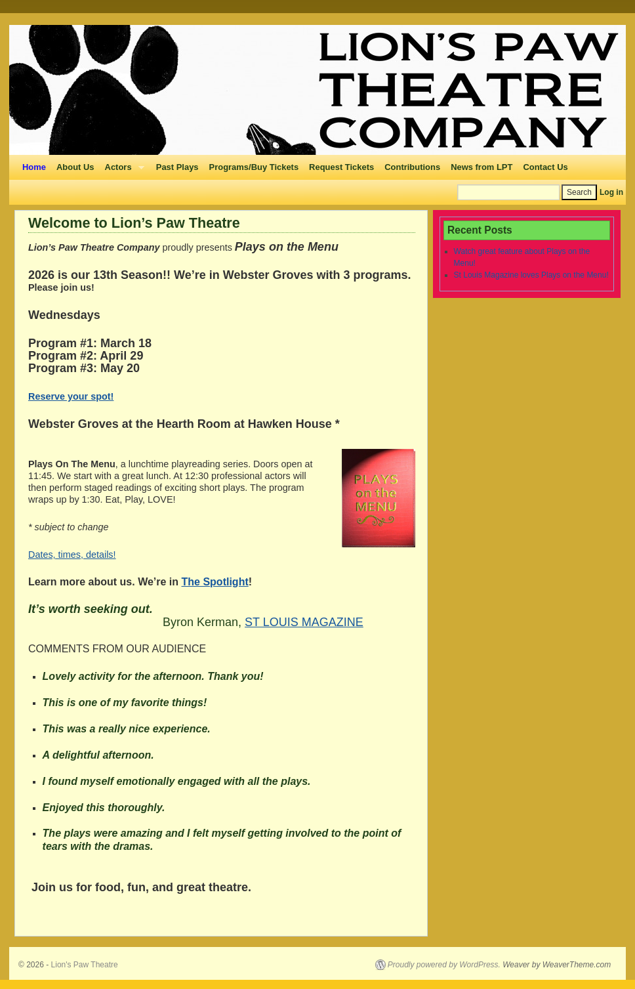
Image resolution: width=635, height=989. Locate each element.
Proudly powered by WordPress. (444, 964)
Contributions (412, 167)
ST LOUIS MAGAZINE (304, 622)
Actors (122, 171)
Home (34, 167)
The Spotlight (215, 581)
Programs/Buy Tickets (254, 167)
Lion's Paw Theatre (84, 964)
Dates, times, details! (72, 554)
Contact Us (545, 167)
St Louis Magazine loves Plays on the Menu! (531, 275)
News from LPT (481, 167)
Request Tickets (341, 167)
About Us (75, 167)
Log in (611, 192)
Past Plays (177, 167)
